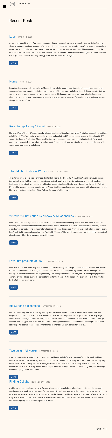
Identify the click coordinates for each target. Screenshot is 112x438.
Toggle (6, 6)
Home (20, 81)
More (13, 63)
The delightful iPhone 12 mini (38, 171)
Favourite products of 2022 (36, 261)
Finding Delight (29, 381)
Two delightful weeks (33, 350)
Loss (20, 36)
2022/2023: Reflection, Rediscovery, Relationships (51, 216)
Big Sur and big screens (35, 306)
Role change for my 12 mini (35, 126)
